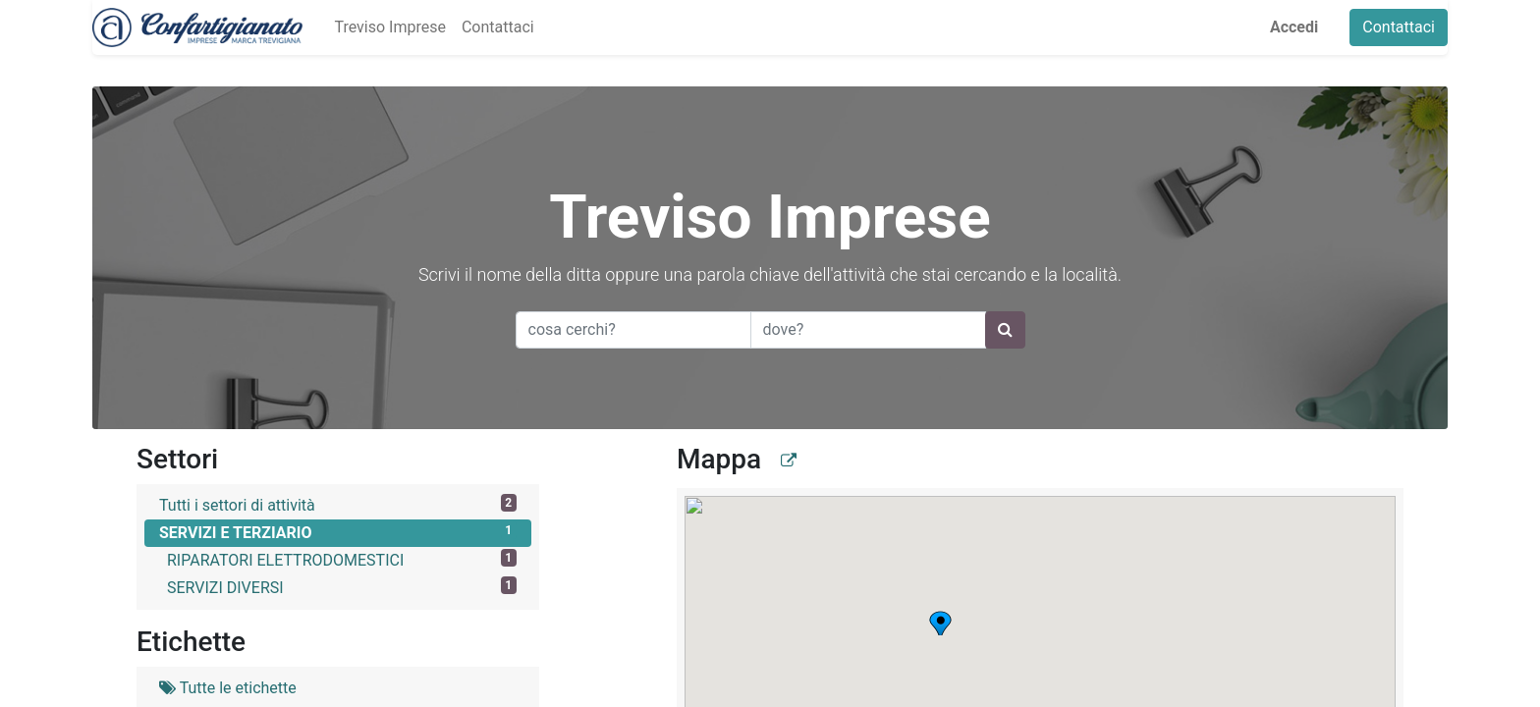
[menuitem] (389, 27)
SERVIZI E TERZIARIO (338, 531)
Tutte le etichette (228, 688)
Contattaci (1398, 27)
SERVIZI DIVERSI (342, 586)
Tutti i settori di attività (338, 504)
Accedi (1294, 27)
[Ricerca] (1005, 330)
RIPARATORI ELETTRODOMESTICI (342, 559)
